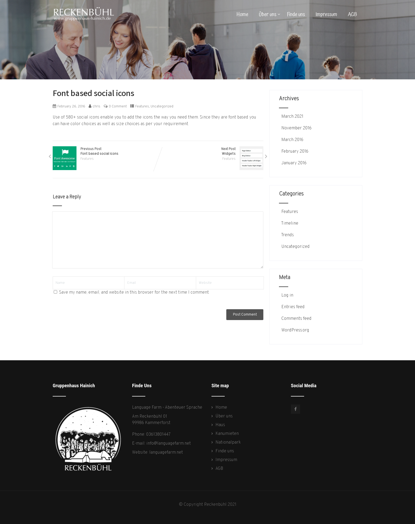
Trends (287, 235)
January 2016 (293, 163)
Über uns (269, 14)
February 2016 (294, 151)
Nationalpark (228, 442)
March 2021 (292, 116)
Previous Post (105, 151)
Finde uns (296, 14)
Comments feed (296, 318)
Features (142, 106)
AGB (352, 14)
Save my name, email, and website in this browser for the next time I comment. (134, 292)
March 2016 (292, 140)
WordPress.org (294, 330)
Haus (220, 425)
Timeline (289, 223)
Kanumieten (227, 433)
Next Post (210, 151)
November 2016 (296, 128)
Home (242, 14)
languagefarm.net (166, 452)
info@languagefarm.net (168, 443)
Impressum (326, 14)
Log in (286, 295)
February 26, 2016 (71, 106)
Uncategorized (162, 106)
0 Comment (118, 106)
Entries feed (292, 307)
